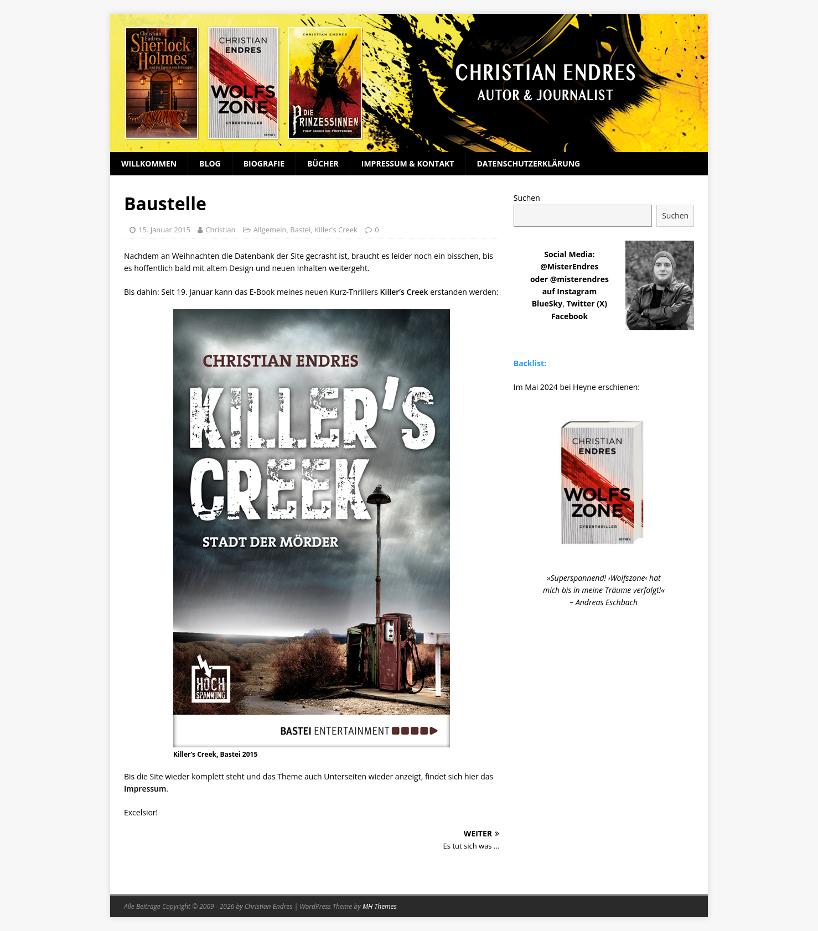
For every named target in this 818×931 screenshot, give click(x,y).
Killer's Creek (336, 230)
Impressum (145, 788)
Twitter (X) (586, 303)
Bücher (323, 163)
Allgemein (270, 230)
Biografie (264, 163)
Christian (220, 230)
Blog (210, 163)
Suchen (527, 198)
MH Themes (380, 906)
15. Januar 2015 (164, 230)
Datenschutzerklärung (528, 163)
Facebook (569, 316)
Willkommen (149, 163)
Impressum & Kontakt (407, 163)
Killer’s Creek (404, 292)
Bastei (300, 230)
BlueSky (547, 303)
